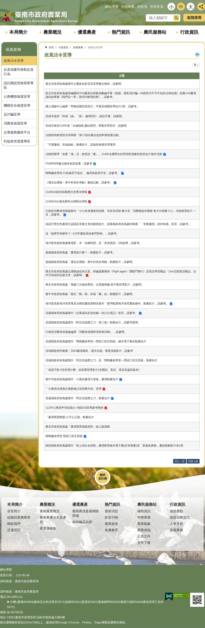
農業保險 (144, 530)
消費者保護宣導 (15, 123)
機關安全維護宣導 (17, 105)
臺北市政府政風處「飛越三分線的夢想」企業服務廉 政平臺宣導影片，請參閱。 (94, 284)
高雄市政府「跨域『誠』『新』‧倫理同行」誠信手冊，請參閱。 (85, 116)
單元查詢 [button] (196, 65)
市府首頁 (156, 6)
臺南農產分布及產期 (53, 520)
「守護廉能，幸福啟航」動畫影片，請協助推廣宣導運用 (80, 144)
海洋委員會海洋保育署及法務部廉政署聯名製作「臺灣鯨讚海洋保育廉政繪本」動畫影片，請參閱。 (107, 303)
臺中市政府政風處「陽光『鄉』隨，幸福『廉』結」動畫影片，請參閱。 (90, 294)
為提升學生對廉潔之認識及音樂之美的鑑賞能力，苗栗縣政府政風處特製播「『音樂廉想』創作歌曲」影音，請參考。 (118, 224)
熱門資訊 (121, 32)
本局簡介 (18, 32)
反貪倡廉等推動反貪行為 (19, 72)
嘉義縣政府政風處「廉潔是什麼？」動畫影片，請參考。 (80, 252)
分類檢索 (128, 6)
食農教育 (111, 530)
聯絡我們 (13, 524)
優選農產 (87, 32)
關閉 (102, 474)
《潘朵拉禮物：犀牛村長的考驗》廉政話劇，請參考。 (79, 182)
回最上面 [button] (193, 461)
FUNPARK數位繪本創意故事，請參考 (68, 163)
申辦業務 (144, 517)
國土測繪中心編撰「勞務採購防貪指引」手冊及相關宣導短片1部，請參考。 (92, 106)
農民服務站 (155, 32)
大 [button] (190, 6)
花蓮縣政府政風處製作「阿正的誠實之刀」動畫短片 (77, 398)
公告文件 (144, 536)
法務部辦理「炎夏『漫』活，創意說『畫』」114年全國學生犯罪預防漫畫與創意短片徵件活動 (103, 154)
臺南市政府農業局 (39, 17)
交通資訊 (13, 530)
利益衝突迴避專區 (17, 141)
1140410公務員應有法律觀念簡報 (66, 201)
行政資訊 (189, 32)
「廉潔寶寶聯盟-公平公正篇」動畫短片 (69, 417)
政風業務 (13, 49)
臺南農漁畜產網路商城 (85, 513)
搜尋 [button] (176, 18)
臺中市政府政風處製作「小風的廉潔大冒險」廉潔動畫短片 (81, 379)
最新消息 (111, 511)
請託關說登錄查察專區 (19, 85)
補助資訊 (144, 511)
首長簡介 (13, 511)
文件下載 (144, 543)
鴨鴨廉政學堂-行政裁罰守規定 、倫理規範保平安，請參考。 (82, 173)
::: (1, 43)
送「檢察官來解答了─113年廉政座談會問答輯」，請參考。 (82, 233)
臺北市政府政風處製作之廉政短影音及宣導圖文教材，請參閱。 (84, 83)
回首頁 (142, 6)
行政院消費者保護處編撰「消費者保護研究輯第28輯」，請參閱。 (86, 331)
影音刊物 (111, 517)
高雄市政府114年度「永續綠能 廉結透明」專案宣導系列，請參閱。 (87, 125)
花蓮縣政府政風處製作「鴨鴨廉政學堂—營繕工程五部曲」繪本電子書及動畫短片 (95, 341)
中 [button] (181, 6)
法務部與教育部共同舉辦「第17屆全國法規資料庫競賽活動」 (83, 135)
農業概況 (52, 32)
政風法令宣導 (14, 60)
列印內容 (197, 54)
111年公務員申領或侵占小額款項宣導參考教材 (74, 407)
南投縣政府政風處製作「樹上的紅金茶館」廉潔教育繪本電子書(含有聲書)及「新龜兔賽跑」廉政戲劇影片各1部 (114, 445)
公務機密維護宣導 (17, 96)
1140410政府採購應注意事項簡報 (66, 191)
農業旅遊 (111, 524)
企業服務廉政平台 (17, 132)
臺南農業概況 (50, 511)
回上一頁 (180, 461)
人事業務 (176, 524)
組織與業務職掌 (18, 517)
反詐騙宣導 (12, 114)
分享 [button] (201, 7)
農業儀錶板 (48, 528)
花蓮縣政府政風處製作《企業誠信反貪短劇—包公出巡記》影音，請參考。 (91, 312)
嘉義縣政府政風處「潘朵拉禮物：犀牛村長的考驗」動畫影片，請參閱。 (90, 261)
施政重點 (176, 511)
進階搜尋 (194, 18)
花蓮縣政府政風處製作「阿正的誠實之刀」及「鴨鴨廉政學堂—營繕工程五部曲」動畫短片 (101, 360)
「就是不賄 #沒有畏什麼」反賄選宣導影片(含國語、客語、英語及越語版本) (92, 369)
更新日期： (7, 575)
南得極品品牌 (82, 522)
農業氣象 (144, 524)
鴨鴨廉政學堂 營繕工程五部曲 (64, 436)
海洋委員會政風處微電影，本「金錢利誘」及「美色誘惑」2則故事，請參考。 (93, 242)
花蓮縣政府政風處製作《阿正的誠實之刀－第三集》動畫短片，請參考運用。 (93, 322)
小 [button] (171, 6)
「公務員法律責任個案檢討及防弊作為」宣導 (73, 388)
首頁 (51, 47)
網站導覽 (111, 6)
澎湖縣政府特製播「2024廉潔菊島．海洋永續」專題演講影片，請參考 (89, 350)
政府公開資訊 (180, 517)
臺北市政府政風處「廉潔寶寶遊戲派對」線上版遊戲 (77, 426)
